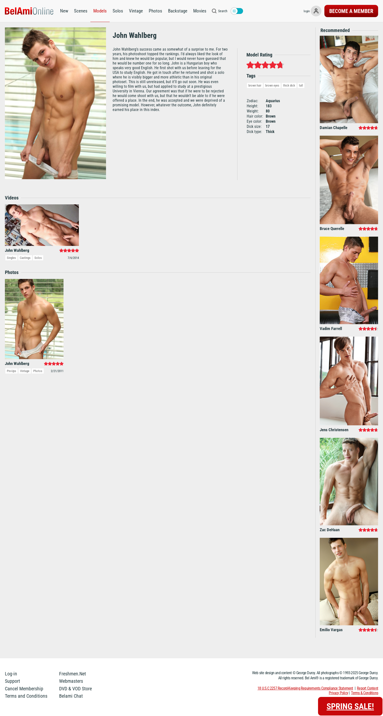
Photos (155, 11)
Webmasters (71, 681)
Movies (199, 11)
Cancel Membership (24, 689)
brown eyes (272, 85)
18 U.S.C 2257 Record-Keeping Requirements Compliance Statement (305, 688)
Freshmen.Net (72, 674)
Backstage (177, 11)
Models (100, 11)
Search (222, 11)
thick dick (289, 85)
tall (301, 85)
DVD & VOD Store (75, 689)
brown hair (254, 85)
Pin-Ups (11, 371)
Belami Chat (71, 696)
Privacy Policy (338, 693)
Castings (25, 258)
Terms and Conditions (26, 696)
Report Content (367, 688)
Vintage (136, 11)
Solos (118, 11)
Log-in (11, 674)
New (64, 11)
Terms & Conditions (364, 693)
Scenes (80, 11)
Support (12, 681)
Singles (11, 258)
